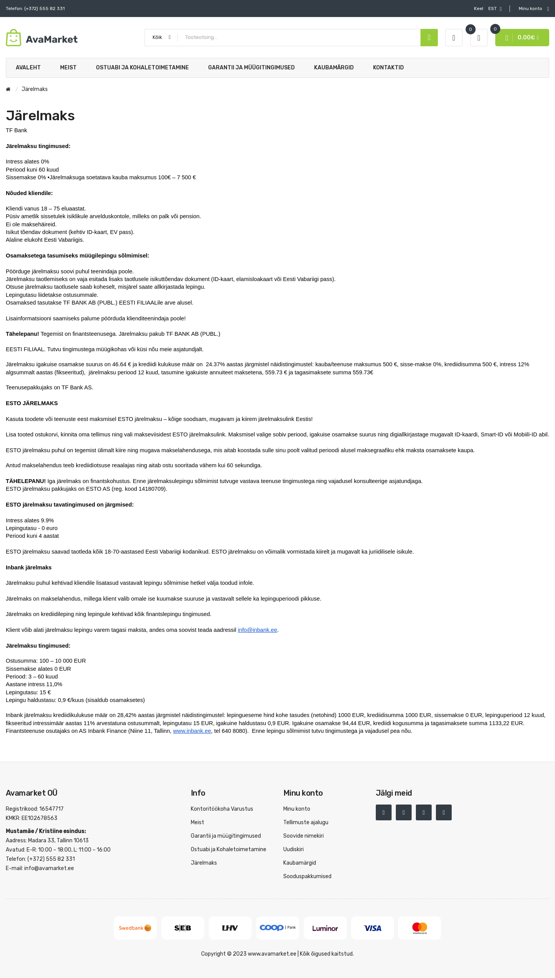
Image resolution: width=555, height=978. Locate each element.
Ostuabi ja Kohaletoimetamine (228, 849)
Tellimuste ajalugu (305, 822)
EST (488, 9)
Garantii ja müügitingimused (226, 836)
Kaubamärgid (299, 863)
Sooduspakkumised (307, 876)
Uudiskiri (293, 849)
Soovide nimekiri (303, 836)
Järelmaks (204, 863)
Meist (197, 822)
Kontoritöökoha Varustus (222, 809)
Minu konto (296, 809)
